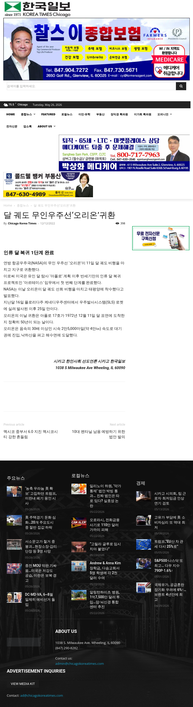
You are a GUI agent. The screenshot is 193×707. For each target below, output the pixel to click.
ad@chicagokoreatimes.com (41, 670)
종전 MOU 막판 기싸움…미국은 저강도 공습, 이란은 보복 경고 (41, 558)
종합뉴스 (23, 205)
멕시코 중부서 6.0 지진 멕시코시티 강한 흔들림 (31, 434)
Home (8, 205)
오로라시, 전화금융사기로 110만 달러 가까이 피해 (105, 516)
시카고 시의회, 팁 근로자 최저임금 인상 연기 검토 (169, 494)
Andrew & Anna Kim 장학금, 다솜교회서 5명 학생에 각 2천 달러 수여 (105, 556)
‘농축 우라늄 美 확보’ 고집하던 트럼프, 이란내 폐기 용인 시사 (41, 492)
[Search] (181, 86)
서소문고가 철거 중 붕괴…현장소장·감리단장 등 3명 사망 (40, 536)
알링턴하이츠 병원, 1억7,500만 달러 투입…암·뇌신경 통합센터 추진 (105, 578)
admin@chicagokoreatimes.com (79, 638)
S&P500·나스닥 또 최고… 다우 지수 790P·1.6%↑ (168, 552)
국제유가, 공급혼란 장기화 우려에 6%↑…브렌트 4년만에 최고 (169, 574)
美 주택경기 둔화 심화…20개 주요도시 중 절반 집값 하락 (41, 514)
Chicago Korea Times (22, 223)
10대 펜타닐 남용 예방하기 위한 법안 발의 (98, 434)
